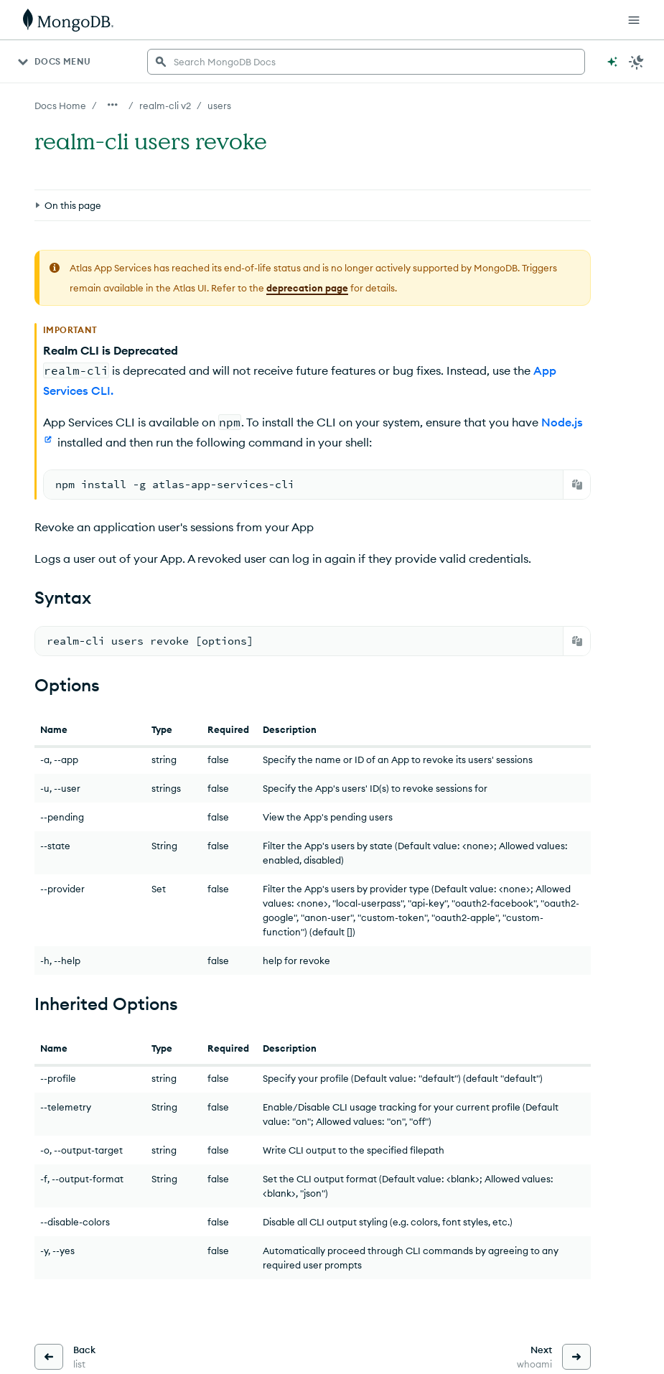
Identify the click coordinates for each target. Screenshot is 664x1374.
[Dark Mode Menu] (637, 62)
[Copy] (577, 485)
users (219, 105)
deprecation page (307, 288)
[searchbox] (366, 62)
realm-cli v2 (165, 105)
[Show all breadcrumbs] (113, 105)
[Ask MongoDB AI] (612, 62)
